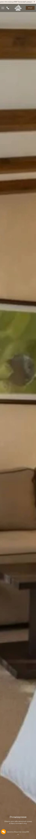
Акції (30, 8)
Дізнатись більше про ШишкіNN (18, 832)
